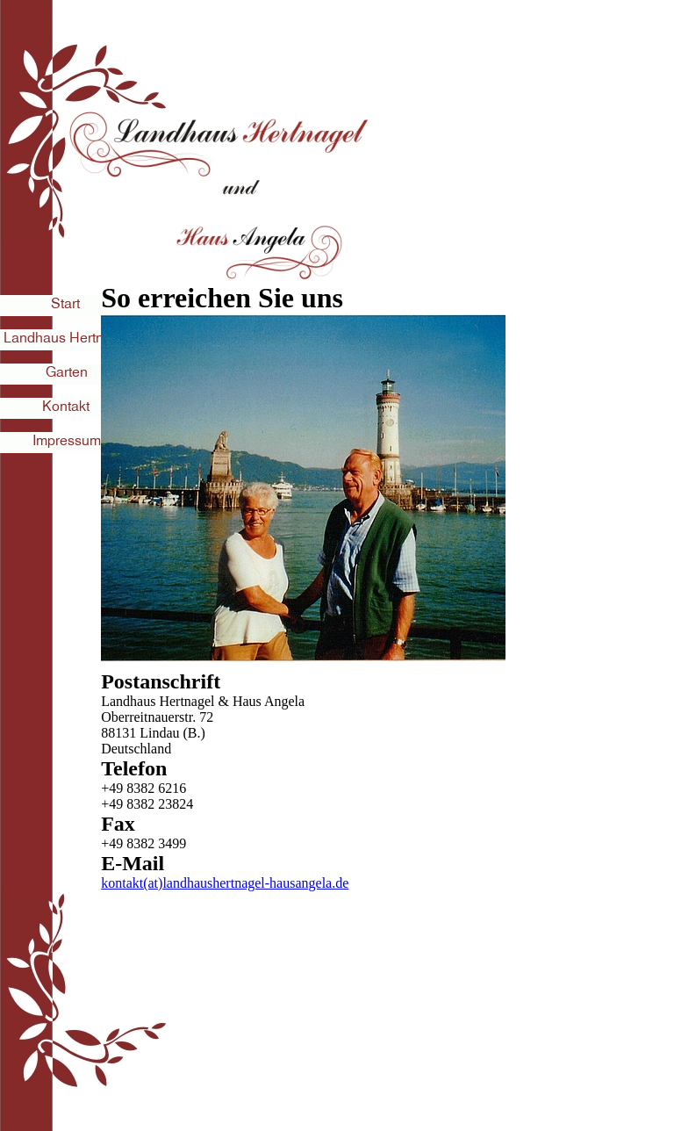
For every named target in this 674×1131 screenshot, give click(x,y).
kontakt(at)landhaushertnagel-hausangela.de (224, 882)
